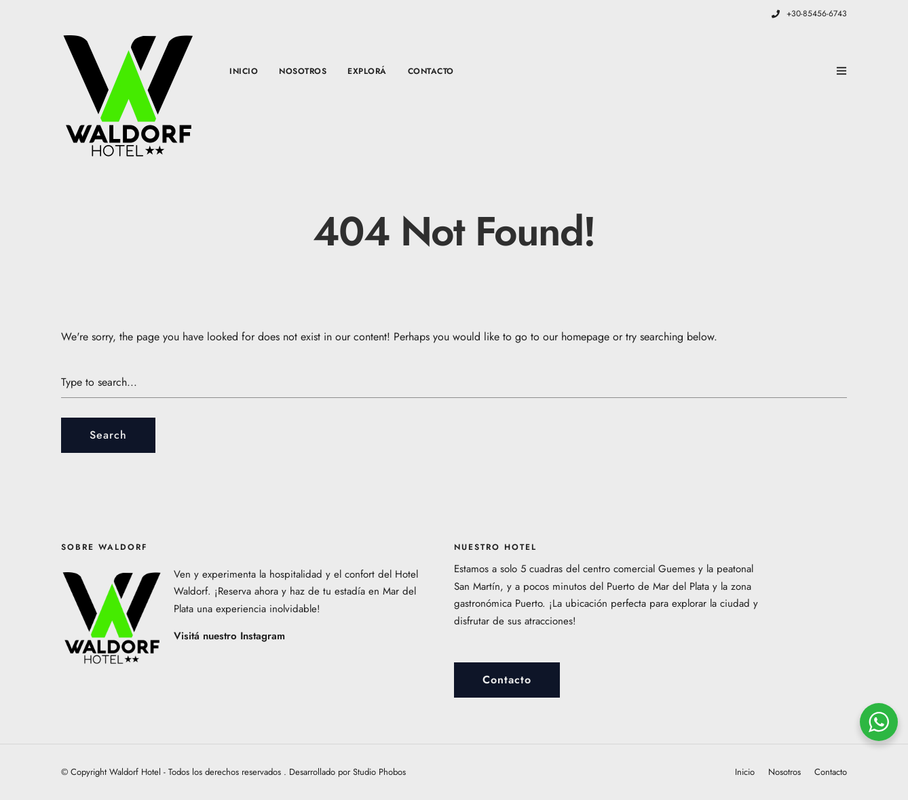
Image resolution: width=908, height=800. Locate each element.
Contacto (431, 71)
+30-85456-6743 (809, 13)
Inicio (243, 71)
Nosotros (302, 71)
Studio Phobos (379, 771)
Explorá (367, 71)
